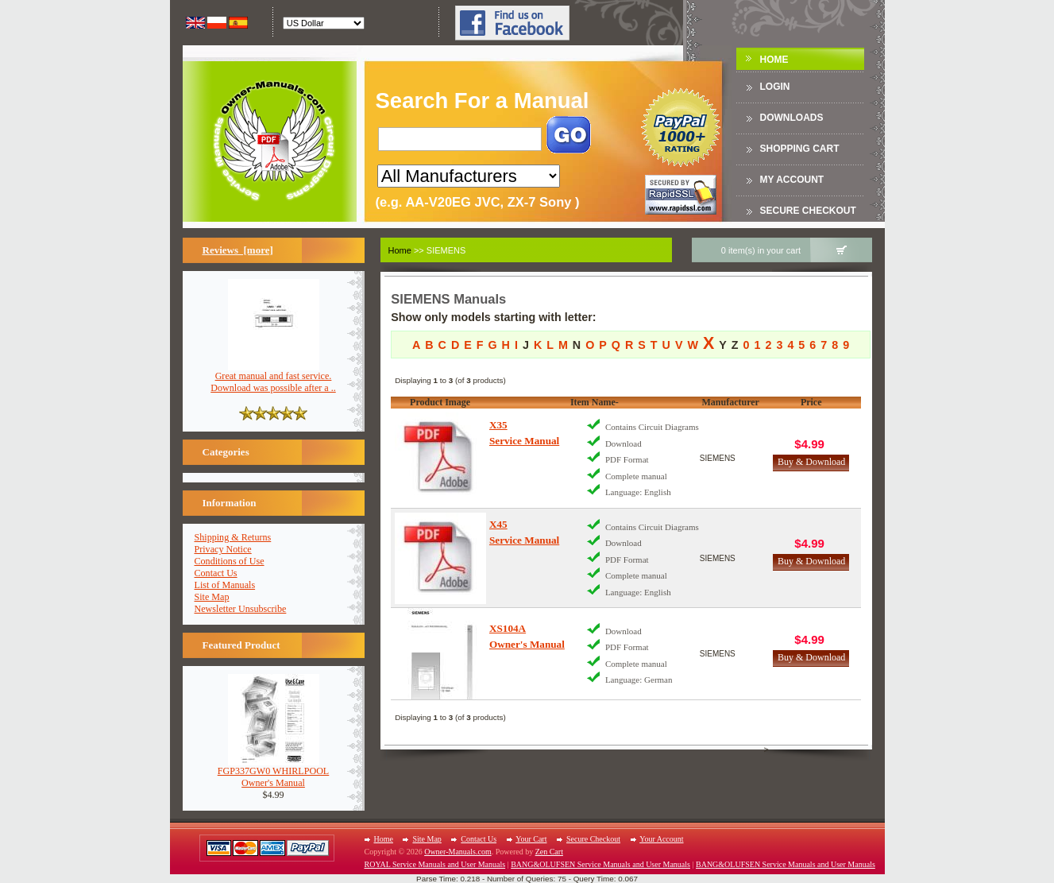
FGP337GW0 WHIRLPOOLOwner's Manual (274, 772)
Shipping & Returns (233, 537)
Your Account (661, 839)
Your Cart (530, 839)
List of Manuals (225, 585)
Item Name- (594, 402)
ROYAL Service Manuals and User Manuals (435, 864)
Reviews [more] (238, 250)
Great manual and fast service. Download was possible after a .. (273, 377)
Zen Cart (549, 851)
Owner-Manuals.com (458, 851)
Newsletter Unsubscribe (241, 608)
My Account (792, 179)
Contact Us (216, 573)
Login (775, 86)
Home (774, 59)
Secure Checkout (808, 210)
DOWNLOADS (792, 117)
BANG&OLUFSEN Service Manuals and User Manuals (600, 864)
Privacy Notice (223, 549)
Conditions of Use (229, 561)
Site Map (212, 596)
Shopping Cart (800, 148)
